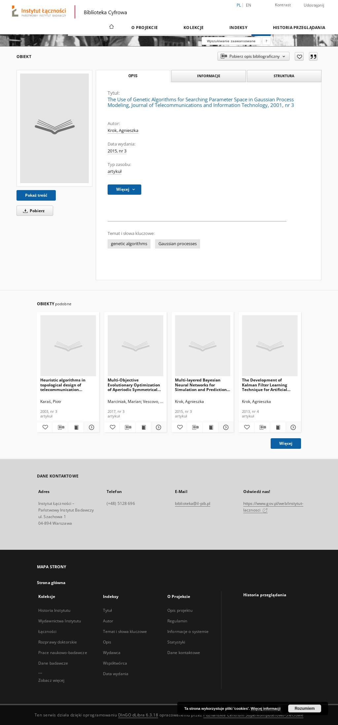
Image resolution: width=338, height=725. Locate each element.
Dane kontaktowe (183, 652)
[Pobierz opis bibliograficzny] (60, 427)
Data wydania (115, 673)
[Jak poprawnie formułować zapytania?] (266, 41)
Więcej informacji (266, 708)
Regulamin (177, 621)
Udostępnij (314, 5)
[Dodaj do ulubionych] (299, 56)
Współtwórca (115, 663)
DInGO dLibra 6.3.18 (138, 715)
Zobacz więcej (51, 680)
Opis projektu (179, 610)
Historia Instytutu (54, 610)
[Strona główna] (111, 27)
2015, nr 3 (117, 151)
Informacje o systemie (188, 631)
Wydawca (112, 652)
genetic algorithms (129, 244)
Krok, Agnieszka (123, 130)
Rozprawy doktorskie (57, 642)
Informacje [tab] (208, 75)
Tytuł (107, 610)
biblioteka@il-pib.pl (192, 503)
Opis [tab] (132, 76)
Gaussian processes (177, 244)
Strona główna (51, 582)
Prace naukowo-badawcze (62, 652)
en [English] (249, 5)
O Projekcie (144, 27)
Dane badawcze (53, 663)
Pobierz (33, 210)
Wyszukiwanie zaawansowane (231, 41)
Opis (107, 642)
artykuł (114, 171)
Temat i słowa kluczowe (125, 631)
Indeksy (238, 27)
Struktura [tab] (284, 75)
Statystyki (176, 642)
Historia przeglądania (299, 27)
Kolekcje (194, 27)
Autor (108, 621)
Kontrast (283, 5)
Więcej (285, 443)
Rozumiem (305, 708)
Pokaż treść (36, 195)
